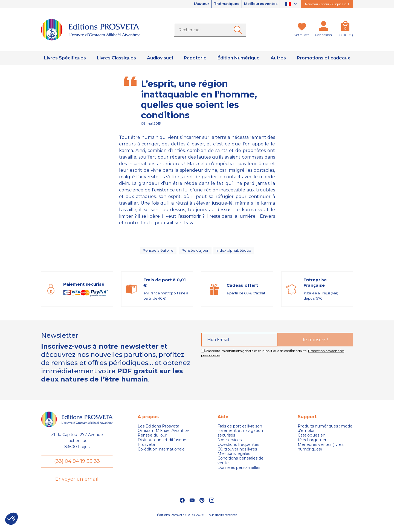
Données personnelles (239, 471)
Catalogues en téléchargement (313, 441)
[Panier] (345, 27)
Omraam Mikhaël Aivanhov (163, 434)
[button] (11, 518)
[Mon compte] (323, 27)
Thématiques (220, 4)
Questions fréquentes (238, 448)
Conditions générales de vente (240, 464)
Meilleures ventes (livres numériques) (320, 450)
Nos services (230, 443)
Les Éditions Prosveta (158, 429)
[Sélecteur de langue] (291, 4)
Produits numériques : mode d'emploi (325, 432)
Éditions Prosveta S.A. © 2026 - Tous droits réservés (197, 521)
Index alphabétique (234, 252)
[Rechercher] (210, 30)
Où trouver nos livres (237, 452)
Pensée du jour (194, 252)
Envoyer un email (77, 484)
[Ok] (239, 30)
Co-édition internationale (161, 452)
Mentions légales (234, 457)
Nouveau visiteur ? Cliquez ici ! (327, 4)
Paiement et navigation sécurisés (240, 436)
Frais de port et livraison (240, 429)
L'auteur (192, 4)
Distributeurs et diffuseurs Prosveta (162, 445)
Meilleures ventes (258, 4)
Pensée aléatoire (157, 252)
